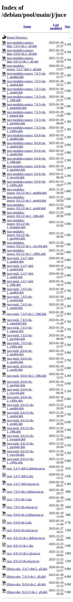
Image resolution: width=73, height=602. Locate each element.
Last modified (56, 26)
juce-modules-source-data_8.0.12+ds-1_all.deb (22, 59)
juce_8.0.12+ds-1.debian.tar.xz (26, 538)
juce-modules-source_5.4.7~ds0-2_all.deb (24, 67)
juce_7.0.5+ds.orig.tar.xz (22, 507)
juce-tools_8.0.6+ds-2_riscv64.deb (20, 391)
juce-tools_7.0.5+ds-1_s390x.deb (20, 344)
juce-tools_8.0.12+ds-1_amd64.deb (20, 406)
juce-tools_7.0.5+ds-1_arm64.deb (20, 298)
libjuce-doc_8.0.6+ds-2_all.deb (26, 584)
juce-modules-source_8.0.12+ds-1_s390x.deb (26, 252)
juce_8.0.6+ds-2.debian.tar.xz (25, 514)
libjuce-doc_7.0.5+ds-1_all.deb (26, 576)
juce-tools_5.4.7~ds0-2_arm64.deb (20, 267)
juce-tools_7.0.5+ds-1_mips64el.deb (20, 321)
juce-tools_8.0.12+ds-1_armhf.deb (20, 422)
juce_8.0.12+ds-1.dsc (20, 545)
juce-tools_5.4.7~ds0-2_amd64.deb (20, 259)
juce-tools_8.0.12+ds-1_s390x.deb (20, 460)
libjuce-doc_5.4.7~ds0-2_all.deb (27, 569)
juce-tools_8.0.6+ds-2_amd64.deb (20, 352)
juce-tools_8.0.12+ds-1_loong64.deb (20, 437)
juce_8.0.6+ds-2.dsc (19, 522)
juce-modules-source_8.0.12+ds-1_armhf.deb (26, 206)
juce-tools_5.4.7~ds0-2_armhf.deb (20, 275)
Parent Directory (17, 37)
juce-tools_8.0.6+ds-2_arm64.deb (20, 360)
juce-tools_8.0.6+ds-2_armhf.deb (20, 368)
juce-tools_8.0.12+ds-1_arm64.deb (20, 414)
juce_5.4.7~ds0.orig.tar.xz (23, 484)
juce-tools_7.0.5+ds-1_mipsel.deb (20, 329)
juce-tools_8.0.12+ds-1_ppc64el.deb (20, 445)
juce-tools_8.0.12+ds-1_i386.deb (20, 429)
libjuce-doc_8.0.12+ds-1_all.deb (27, 592)
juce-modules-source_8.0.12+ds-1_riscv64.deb (27, 244)
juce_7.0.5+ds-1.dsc (19, 499)
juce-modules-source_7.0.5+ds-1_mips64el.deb (26, 106)
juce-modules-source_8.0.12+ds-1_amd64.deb (27, 191)
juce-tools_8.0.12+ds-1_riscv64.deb (20, 453)
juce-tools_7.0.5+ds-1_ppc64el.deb (20, 337)
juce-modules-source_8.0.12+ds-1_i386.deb (25, 214)
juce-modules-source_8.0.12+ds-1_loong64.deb (18, 224)
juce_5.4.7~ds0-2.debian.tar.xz (26, 468)
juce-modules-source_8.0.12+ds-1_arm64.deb (26, 198)
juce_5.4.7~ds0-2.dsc (20, 476)
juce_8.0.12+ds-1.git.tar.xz (23, 553)
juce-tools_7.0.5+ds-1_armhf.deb (20, 306)
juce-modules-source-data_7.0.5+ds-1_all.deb (22, 44)
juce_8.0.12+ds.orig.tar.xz (23, 561)
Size (67, 26)
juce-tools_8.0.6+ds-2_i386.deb (26, 375)
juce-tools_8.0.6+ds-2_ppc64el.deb (20, 383)
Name (27, 26)
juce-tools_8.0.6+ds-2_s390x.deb (20, 399)
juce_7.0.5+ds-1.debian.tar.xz (25, 491)
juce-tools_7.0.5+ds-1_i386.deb (26, 314)
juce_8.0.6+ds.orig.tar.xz (22, 530)
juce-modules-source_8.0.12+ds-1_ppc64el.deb (18, 235)
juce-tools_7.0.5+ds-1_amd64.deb (20, 290)
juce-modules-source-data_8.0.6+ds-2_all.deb (22, 52)
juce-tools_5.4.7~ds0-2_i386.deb (20, 283)
